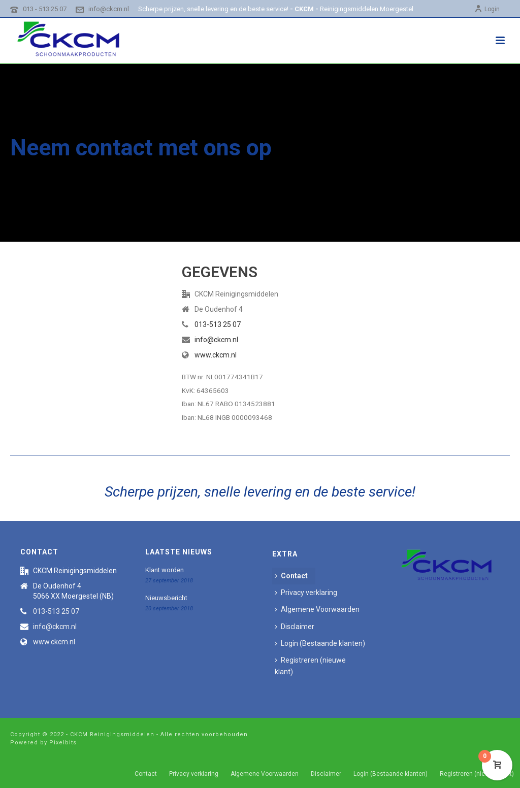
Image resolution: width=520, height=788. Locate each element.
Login (487, 9)
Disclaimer (294, 626)
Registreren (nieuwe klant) (310, 666)
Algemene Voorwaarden (317, 609)
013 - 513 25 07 (45, 9)
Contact (291, 576)
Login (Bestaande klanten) (320, 643)
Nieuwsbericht (166, 598)
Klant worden (164, 570)
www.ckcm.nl (215, 355)
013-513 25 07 (217, 324)
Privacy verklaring (306, 592)
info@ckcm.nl (108, 9)
